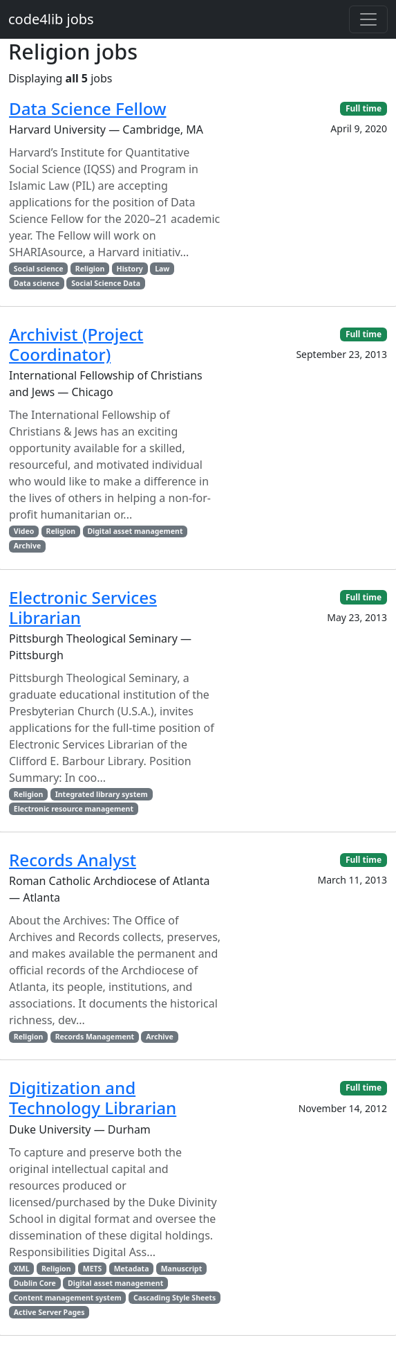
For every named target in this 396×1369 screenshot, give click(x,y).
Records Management (94, 1036)
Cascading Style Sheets (174, 1298)
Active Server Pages (49, 1312)
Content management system (68, 1298)
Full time (363, 108)
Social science (39, 269)
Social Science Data (105, 283)
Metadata (131, 1268)
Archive (27, 546)
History (130, 269)
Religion (90, 269)
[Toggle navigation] (368, 19)
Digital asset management (134, 531)
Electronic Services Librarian (83, 607)
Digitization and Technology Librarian (92, 1097)
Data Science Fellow (88, 108)
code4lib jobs (51, 19)
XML (22, 1268)
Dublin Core (35, 1283)
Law (162, 269)
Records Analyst (72, 859)
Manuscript (181, 1268)
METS (92, 1268)
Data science (36, 283)
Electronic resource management (73, 809)
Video (24, 531)
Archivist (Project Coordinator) (76, 344)
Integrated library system (101, 794)
